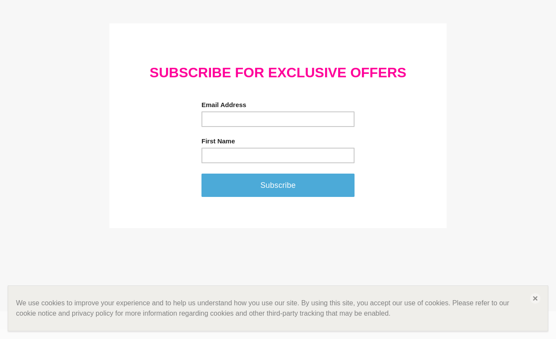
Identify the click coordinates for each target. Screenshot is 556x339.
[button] (535, 298)
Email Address (223, 104)
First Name (218, 141)
